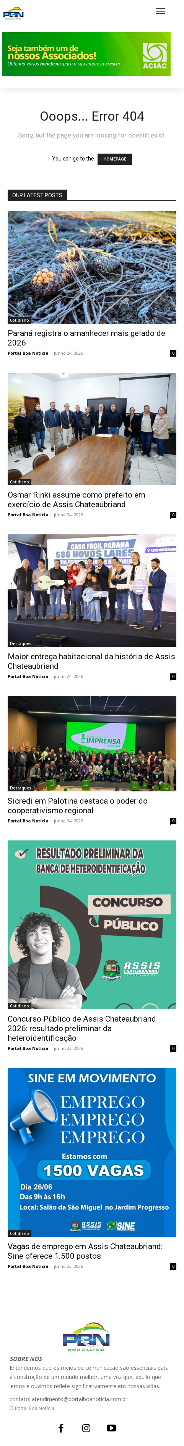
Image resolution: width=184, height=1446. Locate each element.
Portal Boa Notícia (28, 353)
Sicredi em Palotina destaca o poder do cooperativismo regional (78, 805)
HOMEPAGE (114, 159)
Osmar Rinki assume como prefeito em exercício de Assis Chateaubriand (76, 499)
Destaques (20, 643)
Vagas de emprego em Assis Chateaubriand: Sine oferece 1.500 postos (85, 1251)
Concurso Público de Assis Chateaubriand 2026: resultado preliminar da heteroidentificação (82, 1028)
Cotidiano (19, 320)
